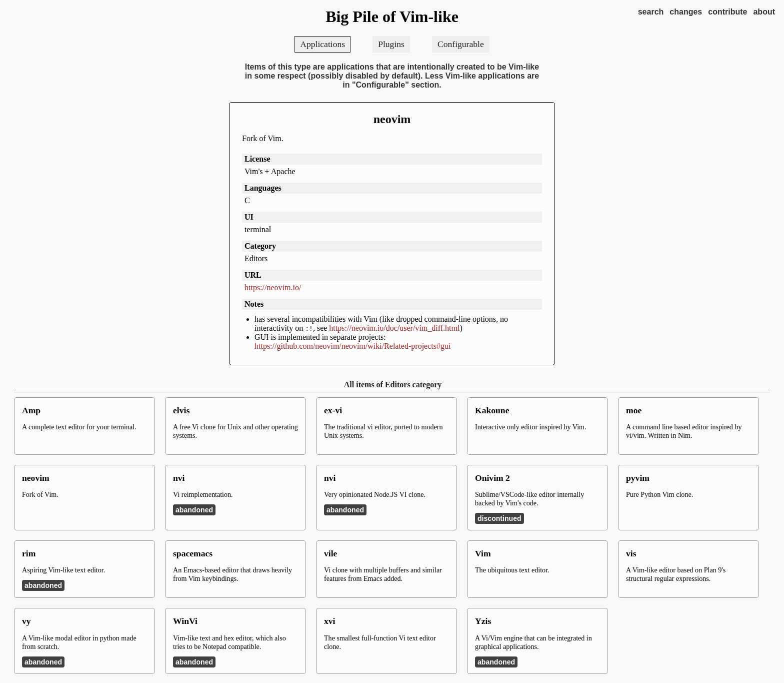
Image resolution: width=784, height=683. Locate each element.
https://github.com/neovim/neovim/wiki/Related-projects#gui (352, 346)
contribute (727, 12)
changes (686, 12)
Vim (483, 553)
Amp (31, 410)
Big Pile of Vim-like (392, 17)
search (651, 12)
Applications (322, 44)
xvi (329, 621)
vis (631, 553)
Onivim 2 (492, 478)
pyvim (638, 478)
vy (26, 621)
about (764, 12)
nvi (178, 478)
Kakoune (492, 410)
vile (330, 553)
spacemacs (192, 553)
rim (29, 553)
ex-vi (333, 410)
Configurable (461, 44)
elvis (181, 410)
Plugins (391, 44)
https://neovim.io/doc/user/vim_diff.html (394, 328)
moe (634, 410)
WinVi (185, 621)
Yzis (483, 621)
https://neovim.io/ (272, 287)
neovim (392, 119)
